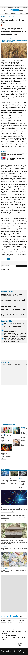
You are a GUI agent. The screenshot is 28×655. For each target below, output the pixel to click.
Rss (25, 631)
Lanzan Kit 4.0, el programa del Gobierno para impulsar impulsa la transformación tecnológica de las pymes (24, 433)
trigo (9, 93)
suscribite (21, 10)
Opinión (18, 625)
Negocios (11, 625)
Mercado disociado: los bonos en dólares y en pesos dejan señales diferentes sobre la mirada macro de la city (15, 340)
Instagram (7, 616)
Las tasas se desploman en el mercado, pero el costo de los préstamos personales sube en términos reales (17, 158)
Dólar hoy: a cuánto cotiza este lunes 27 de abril (12, 315)
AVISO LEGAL (4, 637)
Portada (3, 620)
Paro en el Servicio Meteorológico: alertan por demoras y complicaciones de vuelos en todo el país (13, 300)
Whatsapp (16, 616)
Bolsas (9, 364)
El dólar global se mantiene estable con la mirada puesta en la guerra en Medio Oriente (14, 549)
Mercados (4, 625)
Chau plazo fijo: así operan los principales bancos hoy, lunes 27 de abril (6, 439)
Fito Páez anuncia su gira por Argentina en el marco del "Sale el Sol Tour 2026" (13, 305)
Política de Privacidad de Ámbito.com (10, 635)
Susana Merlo (6, 25)
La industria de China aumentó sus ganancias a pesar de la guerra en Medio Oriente (17, 154)
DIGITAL (7, 644)
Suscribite (21, 265)
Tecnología (19, 631)
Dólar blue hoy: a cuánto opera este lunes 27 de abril (13, 310)
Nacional (10, 627)
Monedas (3, 364)
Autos (2, 631)
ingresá (25, 10)
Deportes (24, 627)
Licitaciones (4, 639)
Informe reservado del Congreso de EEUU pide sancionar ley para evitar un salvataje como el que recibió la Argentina (15, 326)
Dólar (6, 13)
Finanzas (21, 13)
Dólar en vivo (10, 7)
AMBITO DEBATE (20, 644)
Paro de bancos (17, 7)
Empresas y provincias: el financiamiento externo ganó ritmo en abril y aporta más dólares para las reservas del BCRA (14, 542)
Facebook (4, 616)
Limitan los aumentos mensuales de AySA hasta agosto (23, 443)
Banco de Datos (19, 622)
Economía (13, 13)
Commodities (17, 364)
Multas (23, 637)
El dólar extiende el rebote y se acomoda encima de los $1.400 (15, 330)
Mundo (17, 627)
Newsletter (25, 13)
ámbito (2, 16)
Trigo (13, 16)
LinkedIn (10, 616)
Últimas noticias (12, 620)
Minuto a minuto (5, 506)
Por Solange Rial (3, 520)
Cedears (25, 364)
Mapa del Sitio (4, 633)
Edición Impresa (5, 629)
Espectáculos (10, 631)
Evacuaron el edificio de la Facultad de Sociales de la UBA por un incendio (11, 295)
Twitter (1, 616)
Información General (17, 629)
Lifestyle (3, 627)
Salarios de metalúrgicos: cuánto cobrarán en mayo (6, 456)
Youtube (13, 616)
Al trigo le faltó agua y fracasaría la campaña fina (12, 38)
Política (10, 622)
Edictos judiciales (14, 637)
